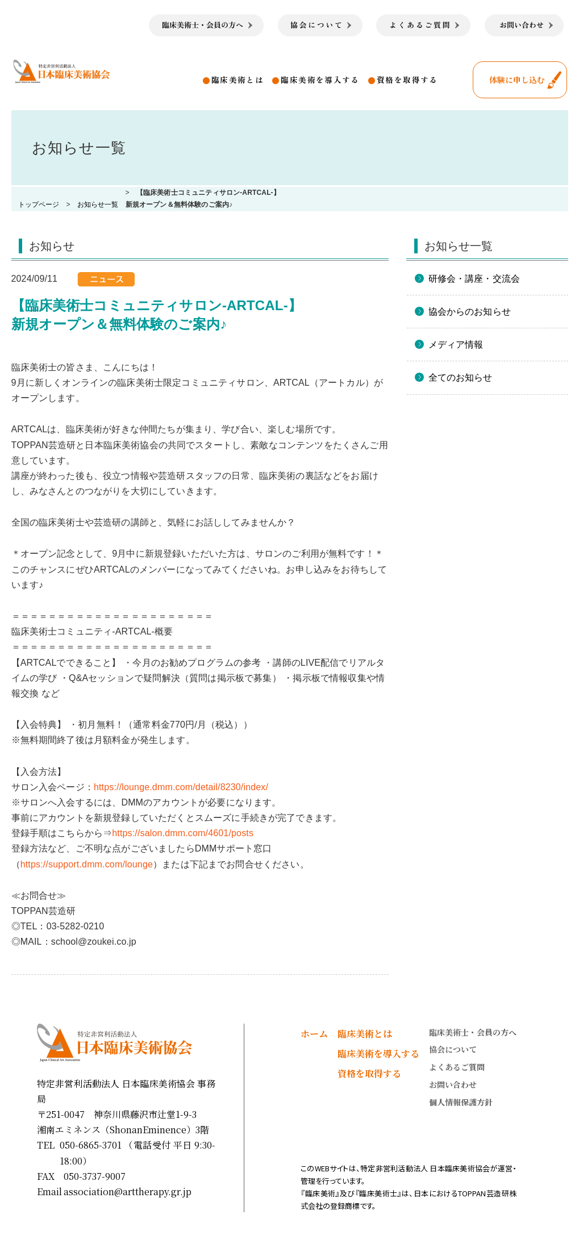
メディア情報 (456, 344)
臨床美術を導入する (320, 79)
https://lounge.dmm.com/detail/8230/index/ (181, 787)
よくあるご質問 (457, 1066)
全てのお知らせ (460, 377)
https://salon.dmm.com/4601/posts (182, 833)
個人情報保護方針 (461, 1102)
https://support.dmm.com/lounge (86, 864)
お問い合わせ (453, 1084)
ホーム (314, 1033)
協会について (453, 1049)
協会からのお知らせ (469, 311)
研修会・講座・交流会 (474, 278)
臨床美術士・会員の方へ (472, 1032)
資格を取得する (407, 79)
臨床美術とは (237, 79)
